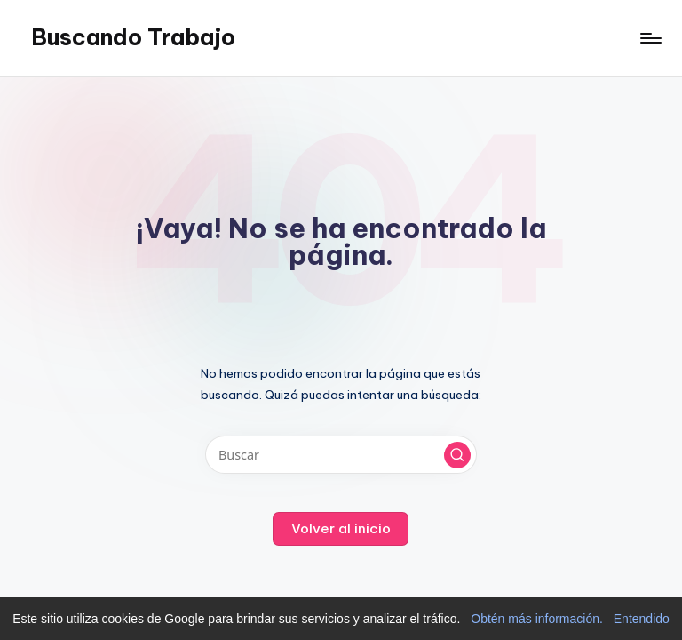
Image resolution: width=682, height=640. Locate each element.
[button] (457, 455)
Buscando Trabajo (133, 37)
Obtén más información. (537, 619)
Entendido (642, 619)
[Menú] (649, 38)
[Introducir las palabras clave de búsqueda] (340, 455)
